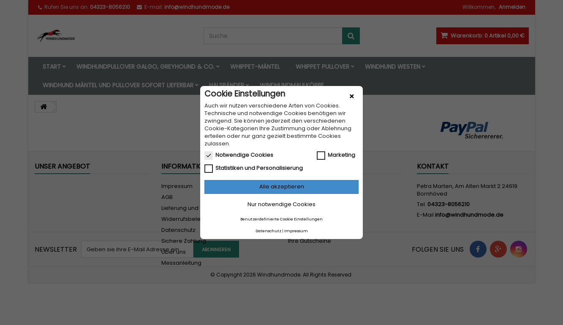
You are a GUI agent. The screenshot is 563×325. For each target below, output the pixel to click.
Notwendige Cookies (238, 155)
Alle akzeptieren (281, 187)
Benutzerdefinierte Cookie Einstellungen (281, 219)
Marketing (336, 155)
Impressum (296, 231)
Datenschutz (268, 231)
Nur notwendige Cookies (281, 204)
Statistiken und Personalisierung (253, 168)
